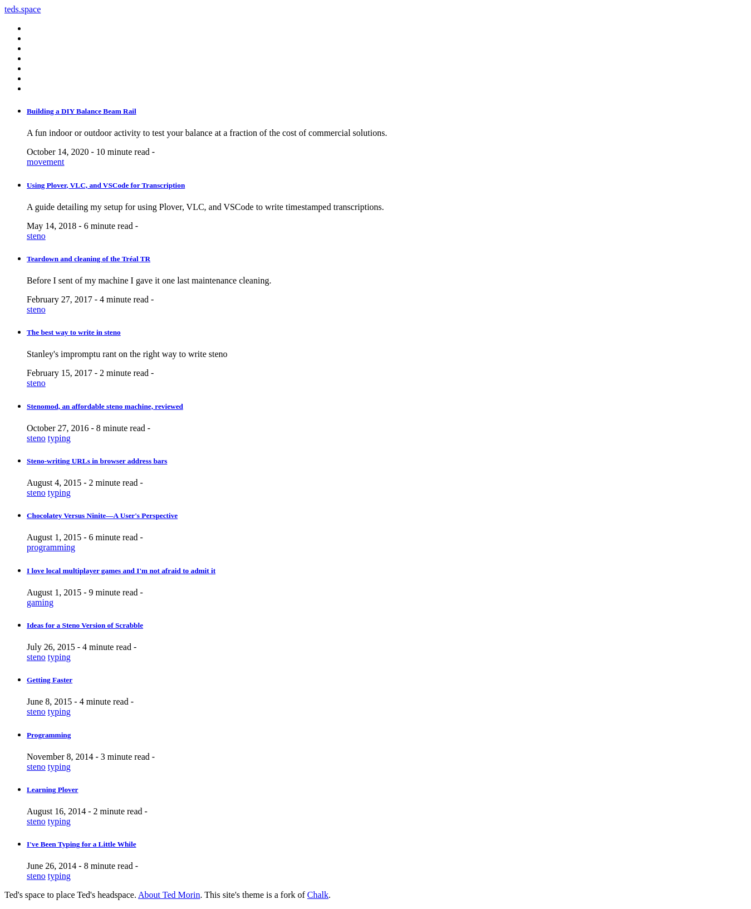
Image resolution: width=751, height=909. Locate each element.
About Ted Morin (169, 895)
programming (51, 547)
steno (36, 236)
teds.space (22, 9)
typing (59, 438)
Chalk (317, 895)
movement (46, 162)
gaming (40, 602)
